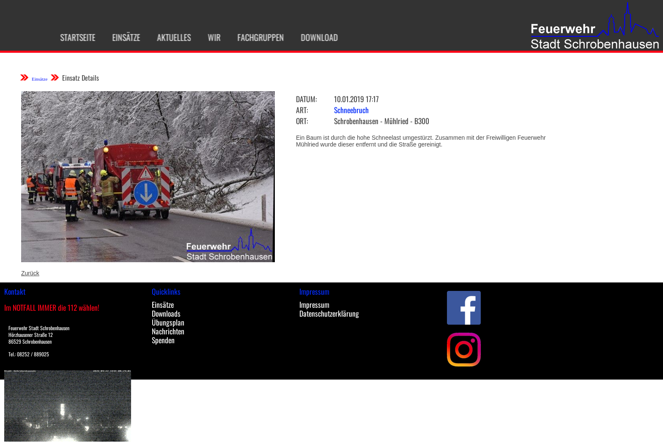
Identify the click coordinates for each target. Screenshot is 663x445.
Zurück (30, 273)
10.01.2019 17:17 (356, 98)
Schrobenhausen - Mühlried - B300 (381, 120)
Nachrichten (168, 331)
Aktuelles (167, 37)
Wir (207, 37)
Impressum (314, 304)
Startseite (71, 37)
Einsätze (120, 37)
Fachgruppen (254, 37)
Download (313, 37)
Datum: (306, 98)
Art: (302, 109)
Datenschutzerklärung (329, 313)
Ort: (302, 120)
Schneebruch (351, 109)
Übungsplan (168, 322)
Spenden (163, 339)
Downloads (166, 313)
